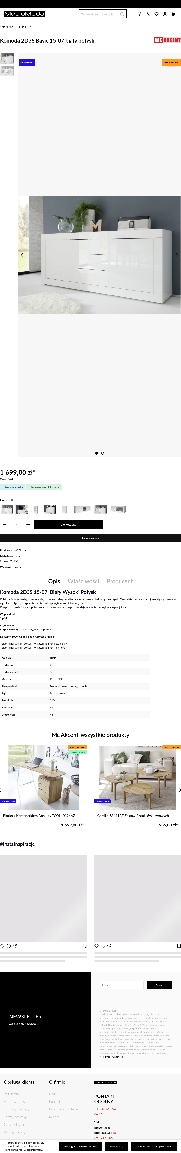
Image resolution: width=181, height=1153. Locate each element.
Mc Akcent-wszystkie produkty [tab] (90, 734)
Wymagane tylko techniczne (80, 1146)
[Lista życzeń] (156, 14)
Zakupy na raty (14, 1132)
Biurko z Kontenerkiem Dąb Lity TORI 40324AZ (39, 815)
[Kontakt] (148, 14)
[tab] (54, 581)
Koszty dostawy (15, 1117)
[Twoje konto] (165, 14)
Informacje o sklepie (63, 1109)
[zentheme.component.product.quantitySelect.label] (16, 524)
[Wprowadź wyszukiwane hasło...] (98, 13)
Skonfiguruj (116, 1146)
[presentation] (129, 999)
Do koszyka (68, 524)
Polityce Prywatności (112, 1056)
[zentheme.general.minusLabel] (4, 524)
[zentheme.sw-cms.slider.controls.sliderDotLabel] (96, 453)
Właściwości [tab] (83, 581)
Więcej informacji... (33, 1149)
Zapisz (159, 984)
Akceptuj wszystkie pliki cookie (154, 1146)
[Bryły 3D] (139, 14)
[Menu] (131, 14)
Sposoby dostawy (16, 1109)
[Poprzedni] (22, 255)
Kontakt (54, 1101)
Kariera (54, 1117)
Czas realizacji (14, 1124)
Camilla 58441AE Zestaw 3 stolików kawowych (133, 815)
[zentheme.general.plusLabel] (28, 524)
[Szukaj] (122, 13)
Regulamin (11, 1094)
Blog (52, 1094)
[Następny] (177, 255)
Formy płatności (15, 1101)
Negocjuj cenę (90, 537)
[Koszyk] (173, 14)
